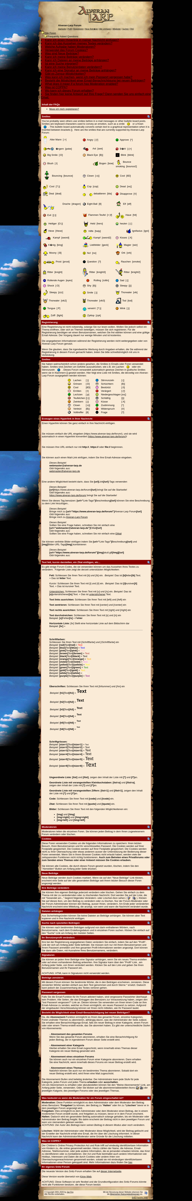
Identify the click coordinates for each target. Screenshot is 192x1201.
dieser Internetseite (111, 1171)
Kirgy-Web (85, 1176)
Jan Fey (70, 1192)
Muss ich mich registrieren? (64, 109)
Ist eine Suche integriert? (61, 63)
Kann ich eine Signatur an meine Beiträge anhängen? (80, 70)
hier (130, 1162)
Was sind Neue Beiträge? (62, 53)
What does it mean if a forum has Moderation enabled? (81, 83)
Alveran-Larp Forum (77, 517)
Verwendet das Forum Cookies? (66, 50)
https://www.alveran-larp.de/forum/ (106, 436)
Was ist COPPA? (56, 87)
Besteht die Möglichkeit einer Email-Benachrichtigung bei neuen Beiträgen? (95, 80)
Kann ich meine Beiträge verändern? (69, 56)
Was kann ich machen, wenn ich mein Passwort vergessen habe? (88, 77)
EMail (119, 533)
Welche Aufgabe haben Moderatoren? (70, 46)
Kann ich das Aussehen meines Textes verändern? (78, 43)
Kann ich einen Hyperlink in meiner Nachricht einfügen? (82, 40)
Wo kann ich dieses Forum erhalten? (69, 90)
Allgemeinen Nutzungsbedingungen (125, 1194)
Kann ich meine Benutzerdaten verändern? (73, 67)
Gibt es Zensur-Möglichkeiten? (65, 73)
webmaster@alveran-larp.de (64, 471)
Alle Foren (50, 33)
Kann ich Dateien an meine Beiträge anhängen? (77, 60)
